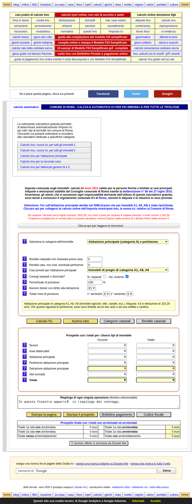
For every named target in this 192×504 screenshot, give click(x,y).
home (6, 4)
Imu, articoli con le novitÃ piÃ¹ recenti (156, 53)
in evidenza (168, 31)
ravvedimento (115, 26)
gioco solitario (142, 42)
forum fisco (143, 31)
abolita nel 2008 (89, 205)
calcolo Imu (168, 20)
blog (16, 4)
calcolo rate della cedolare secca (32, 48)
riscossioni (20, 31)
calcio (150, 4)
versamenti (21, 26)
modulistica (43, 31)
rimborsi (67, 26)
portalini (161, 4)
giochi (108, 4)
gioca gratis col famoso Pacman (32, 53)
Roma (102, 198)
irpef (88, 4)
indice (25, 4)
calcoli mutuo (21, 37)
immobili (90, 20)
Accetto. (155, 501)
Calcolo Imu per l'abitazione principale (43, 156)
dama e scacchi (168, 42)
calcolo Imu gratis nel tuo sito (156, 59)
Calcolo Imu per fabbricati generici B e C (44, 167)
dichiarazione (67, 20)
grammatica (143, 37)
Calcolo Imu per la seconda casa (40, 161)
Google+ (167, 94)
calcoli (97, 4)
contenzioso (142, 26)
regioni (139, 4)
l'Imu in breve (21, 20)
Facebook (103, 94)
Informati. (138, 501)
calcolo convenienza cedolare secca (156, 48)
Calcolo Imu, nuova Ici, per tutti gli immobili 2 (47, 150)
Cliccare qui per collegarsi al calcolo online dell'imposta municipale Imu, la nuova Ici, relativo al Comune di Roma (98, 208)
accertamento (43, 26)
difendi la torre (168, 37)
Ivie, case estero (116, 20)
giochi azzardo (21, 42)
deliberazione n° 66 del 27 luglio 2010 (147, 191)
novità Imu (43, 20)
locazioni (45, 4)
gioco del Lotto (43, 37)
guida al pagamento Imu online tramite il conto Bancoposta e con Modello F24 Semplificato (70, 59)
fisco (79, 4)
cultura (174, 4)
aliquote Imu (142, 20)
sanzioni (90, 26)
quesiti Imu (90, 31)
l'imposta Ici (116, 31)
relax (118, 4)
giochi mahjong (43, 42)
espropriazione (168, 26)
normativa (67, 31)
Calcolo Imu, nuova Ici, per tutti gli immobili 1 (47, 145)
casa (71, 4)
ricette (128, 4)
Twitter (136, 94)
